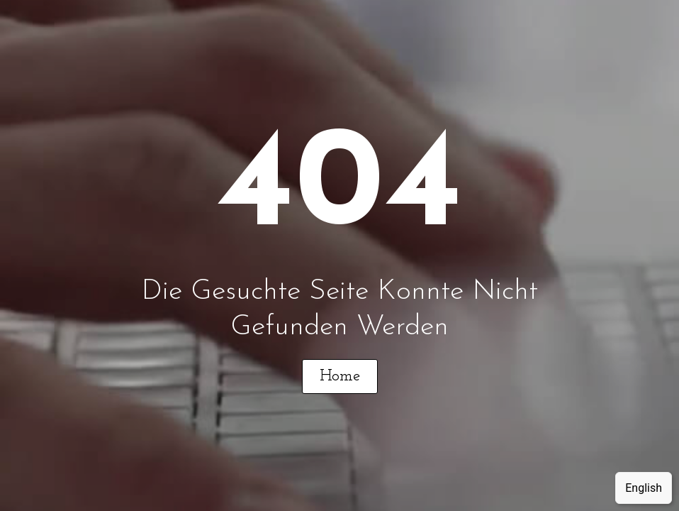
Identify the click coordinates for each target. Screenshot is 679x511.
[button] (340, 376)
